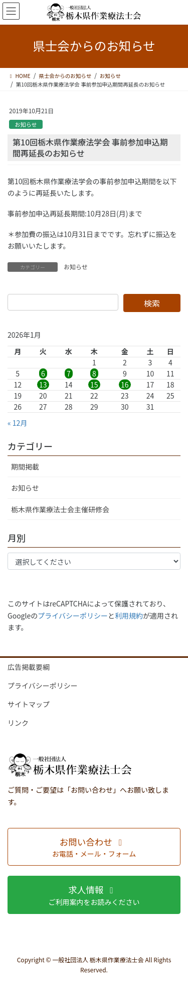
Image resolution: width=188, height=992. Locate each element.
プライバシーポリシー (73, 616)
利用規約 (129, 616)
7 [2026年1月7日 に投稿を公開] (69, 373)
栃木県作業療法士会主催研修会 (60, 509)
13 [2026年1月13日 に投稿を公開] (43, 384)
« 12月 (17, 423)
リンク (18, 723)
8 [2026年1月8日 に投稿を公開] (94, 373)
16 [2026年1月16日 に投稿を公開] (125, 384)
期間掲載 (25, 467)
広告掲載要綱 (29, 667)
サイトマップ (29, 704)
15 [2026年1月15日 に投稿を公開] (94, 384)
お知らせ (26, 124)
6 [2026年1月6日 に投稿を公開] (43, 373)
